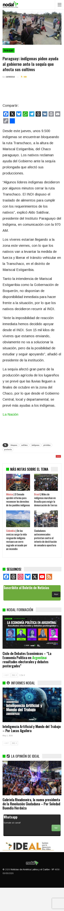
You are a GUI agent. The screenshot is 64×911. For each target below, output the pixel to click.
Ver (56, 851)
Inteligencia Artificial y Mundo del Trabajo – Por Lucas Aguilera (32, 751)
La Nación (10, 414)
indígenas (35, 445)
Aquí (56, 617)
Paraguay (8, 50)
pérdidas (47, 445)
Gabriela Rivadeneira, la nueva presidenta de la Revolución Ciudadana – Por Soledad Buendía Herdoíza (31, 827)
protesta (8, 449)
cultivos (24, 445)
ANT (6, 698)
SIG (14, 698)
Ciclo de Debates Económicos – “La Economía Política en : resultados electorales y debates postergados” (27, 683)
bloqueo (14, 445)
